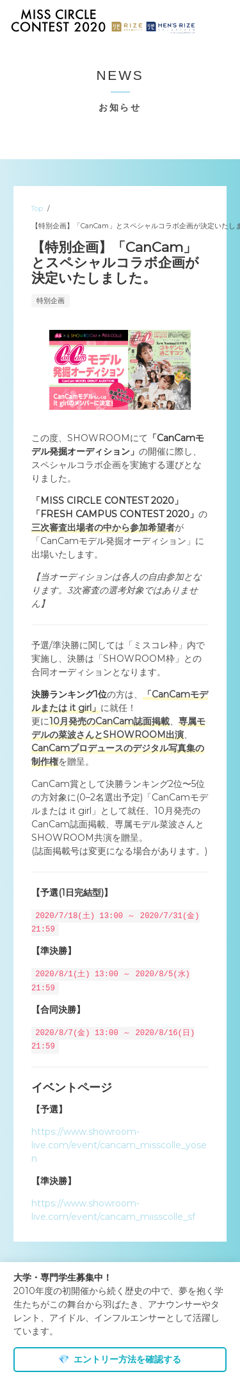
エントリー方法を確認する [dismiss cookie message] (119, 1359)
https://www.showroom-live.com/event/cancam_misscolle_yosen (119, 1143)
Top (37, 209)
